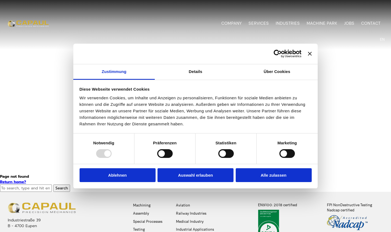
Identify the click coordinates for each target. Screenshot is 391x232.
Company (231, 23)
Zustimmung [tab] (114, 71)
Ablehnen (117, 175)
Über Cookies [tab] (277, 71)
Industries (288, 23)
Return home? (13, 182)
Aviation (183, 205)
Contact (370, 23)
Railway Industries (191, 213)
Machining (142, 205)
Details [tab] (195, 71)
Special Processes (147, 222)
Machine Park (322, 23)
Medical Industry (190, 222)
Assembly (141, 213)
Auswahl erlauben (195, 175)
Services (258, 23)
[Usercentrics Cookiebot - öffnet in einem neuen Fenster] (277, 54)
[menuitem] (382, 39)
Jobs (349, 23)
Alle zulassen (273, 175)
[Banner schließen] (310, 54)
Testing (139, 229)
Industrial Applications (195, 229)
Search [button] (61, 188)
